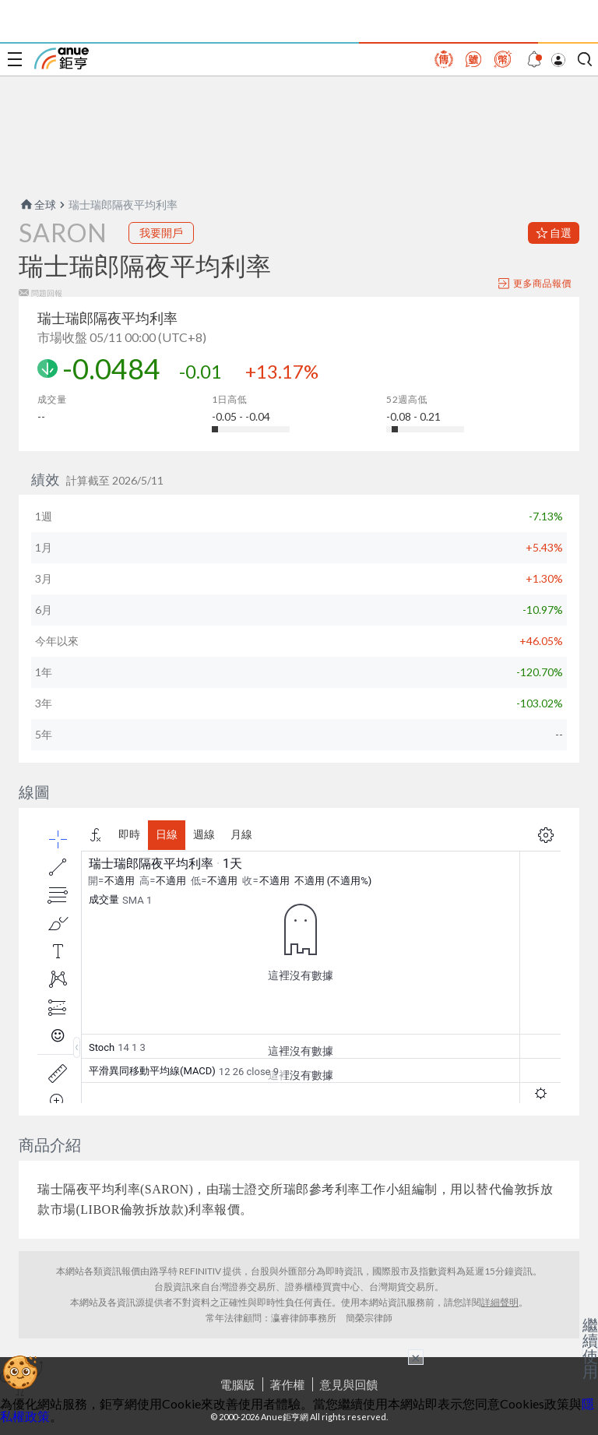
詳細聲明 (500, 1302)
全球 (37, 204)
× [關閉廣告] (415, 1357)
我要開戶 (161, 232)
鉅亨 (61, 58)
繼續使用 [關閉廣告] (590, 1348)
